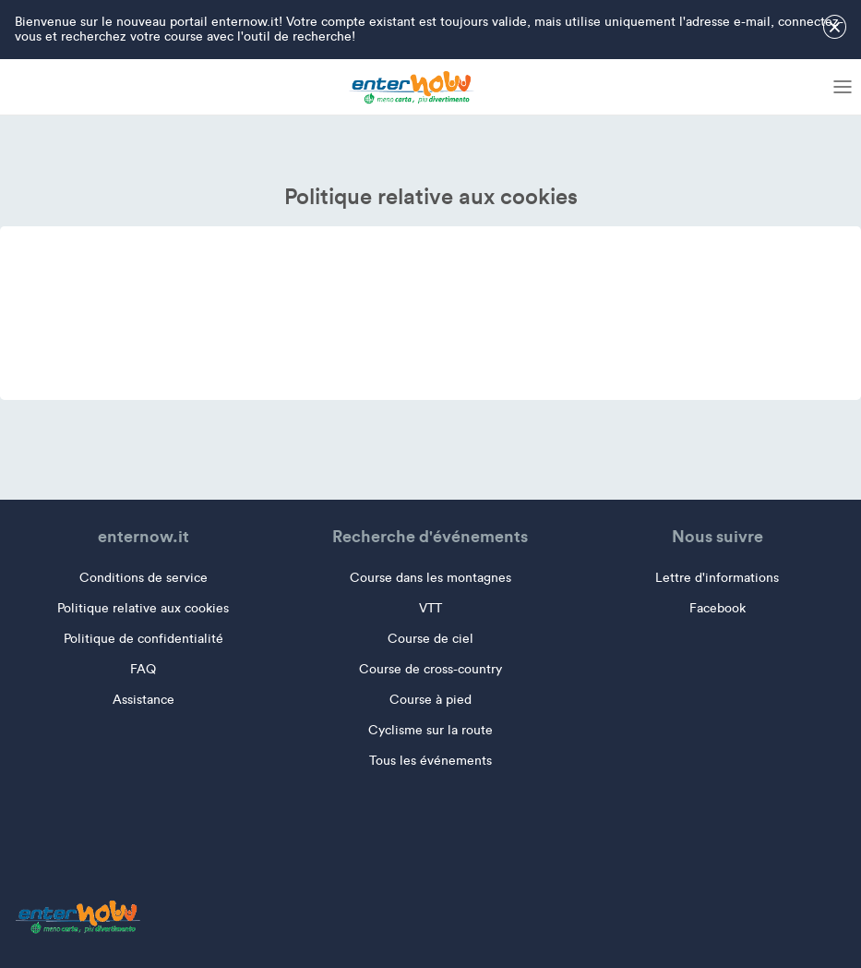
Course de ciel (430, 639)
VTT (430, 608)
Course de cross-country (430, 669)
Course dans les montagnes (430, 578)
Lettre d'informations (717, 578)
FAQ (143, 669)
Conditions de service (143, 578)
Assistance (143, 700)
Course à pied (430, 700)
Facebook (717, 608)
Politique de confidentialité (143, 639)
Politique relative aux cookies (143, 608)
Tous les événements (430, 760)
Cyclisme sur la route (430, 730)
